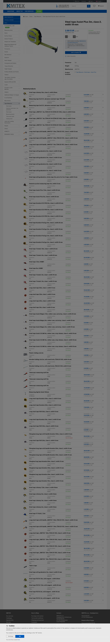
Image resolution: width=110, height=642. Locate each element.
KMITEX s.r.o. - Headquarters (90, 613)
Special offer (10, 620)
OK (20, 636)
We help (8, 622)
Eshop (30, 16)
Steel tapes (9, 106)
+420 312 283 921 (64, 5)
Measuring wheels (10, 114)
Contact (58, 613)
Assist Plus (93, 72)
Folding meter (9, 118)
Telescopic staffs (10, 116)
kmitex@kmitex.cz (64, 7)
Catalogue (9, 618)
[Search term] (79, 6)
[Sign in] (91, 1)
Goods (39, 11)
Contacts (84, 1)
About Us (19, 11)
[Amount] (70, 36)
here (19, 639)
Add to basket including (77, 44)
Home (25, 16)
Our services (9, 616)
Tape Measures (37, 16)
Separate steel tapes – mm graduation (12, 109)
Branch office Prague (88, 620)
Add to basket (76, 52)
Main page (10, 11)
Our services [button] (29, 11)
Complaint (34, 622)
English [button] (99, 1)
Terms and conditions (37, 618)
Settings (10, 636)
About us (77, 1)
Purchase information (37, 616)
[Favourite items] (94, 6)
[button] (19, 30)
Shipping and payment (37, 620)
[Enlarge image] (42, 39)
